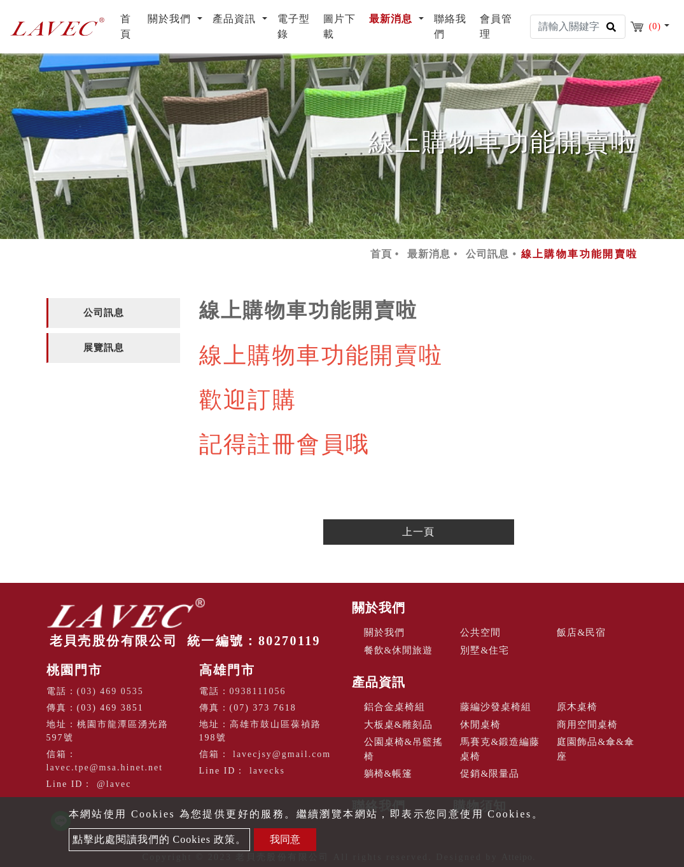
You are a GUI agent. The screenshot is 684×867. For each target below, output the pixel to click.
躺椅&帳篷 (388, 773)
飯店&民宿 (581, 632)
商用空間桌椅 (587, 725)
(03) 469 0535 (110, 691)
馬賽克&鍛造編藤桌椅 (500, 749)
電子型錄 (293, 26)
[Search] (577, 27)
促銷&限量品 (489, 773)
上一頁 (418, 531)
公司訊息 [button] (103, 313)
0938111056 (258, 691)
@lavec (114, 784)
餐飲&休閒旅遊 (398, 650)
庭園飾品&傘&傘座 (595, 749)
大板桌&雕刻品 (398, 725)
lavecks (267, 770)
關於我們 (378, 608)
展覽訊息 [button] (103, 348)
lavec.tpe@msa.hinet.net (105, 767)
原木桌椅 (577, 707)
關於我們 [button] (171, 18)
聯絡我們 (450, 26)
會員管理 (496, 26)
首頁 (131, 26)
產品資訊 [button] (236, 18)
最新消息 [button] (392, 18)
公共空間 (480, 632)
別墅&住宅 (484, 650)
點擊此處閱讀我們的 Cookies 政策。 (159, 839)
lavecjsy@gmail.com (282, 754)
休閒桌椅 (480, 725)
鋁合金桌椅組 (394, 707)
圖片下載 (339, 26)
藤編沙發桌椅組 (495, 707)
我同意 (285, 839)
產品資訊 (378, 682)
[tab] (113, 313)
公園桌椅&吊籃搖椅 (403, 749)
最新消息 (428, 254)
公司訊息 (487, 254)
